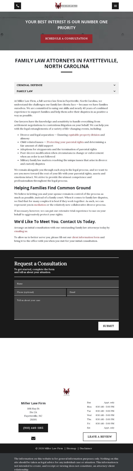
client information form (86, 237)
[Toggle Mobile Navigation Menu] (115, 5)
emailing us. (21, 231)
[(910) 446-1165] (33, 428)
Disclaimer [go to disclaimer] (86, 448)
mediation (40, 204)
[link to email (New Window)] (33, 438)
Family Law (25, 91)
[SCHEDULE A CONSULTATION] (66, 38)
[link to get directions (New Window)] (33, 414)
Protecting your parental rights (65, 141)
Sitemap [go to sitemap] (71, 448)
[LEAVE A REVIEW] (99, 436)
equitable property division (84, 134)
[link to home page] (66, 5)
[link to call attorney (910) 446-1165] (17, 5)
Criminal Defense (29, 85)
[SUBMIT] (108, 326)
